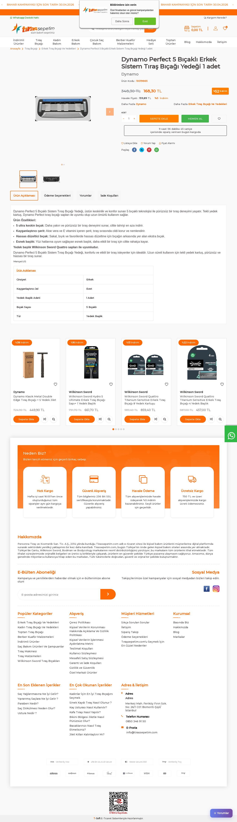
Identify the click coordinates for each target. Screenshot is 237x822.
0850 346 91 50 (136, 721)
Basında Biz (181, 622)
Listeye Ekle (129, 143)
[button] (62, 164)
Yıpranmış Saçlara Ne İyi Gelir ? (38, 698)
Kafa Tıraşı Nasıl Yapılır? (85, 712)
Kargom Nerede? (215, 17)
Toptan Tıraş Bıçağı (30, 632)
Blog (187, 42)
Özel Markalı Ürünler (83, 672)
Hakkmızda (180, 627)
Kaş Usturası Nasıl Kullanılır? (88, 707)
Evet (145, 21)
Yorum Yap (148, 143)
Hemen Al (195, 118)
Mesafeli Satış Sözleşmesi (86, 658)
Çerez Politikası (79, 622)
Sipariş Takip (129, 632)
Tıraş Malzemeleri (29, 656)
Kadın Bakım (57, 41)
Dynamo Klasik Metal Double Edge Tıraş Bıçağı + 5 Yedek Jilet (34, 398)
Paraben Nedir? (28, 703)
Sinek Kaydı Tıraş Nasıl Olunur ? (90, 702)
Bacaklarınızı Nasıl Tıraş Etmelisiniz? (85, 727)
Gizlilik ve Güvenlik (82, 667)
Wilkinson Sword (80, 392)
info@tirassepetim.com (141, 732)
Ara (150, 28)
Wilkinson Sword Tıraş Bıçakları (39, 661)
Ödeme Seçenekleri (57, 195)
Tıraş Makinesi (27, 651)
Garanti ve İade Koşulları (85, 663)
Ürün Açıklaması (24, 195)
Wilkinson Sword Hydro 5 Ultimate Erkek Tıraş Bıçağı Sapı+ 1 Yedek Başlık (87, 400)
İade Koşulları (109, 195)
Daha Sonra (122, 21)
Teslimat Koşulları (81, 648)
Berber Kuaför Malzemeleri (125, 41)
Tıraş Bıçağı (39, 41)
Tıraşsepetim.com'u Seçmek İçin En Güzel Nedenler (142, 643)
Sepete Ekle (158, 118)
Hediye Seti (151, 41)
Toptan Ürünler (171, 41)
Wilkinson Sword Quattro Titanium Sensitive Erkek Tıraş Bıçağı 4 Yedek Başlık (200, 400)
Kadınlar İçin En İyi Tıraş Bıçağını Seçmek (91, 695)
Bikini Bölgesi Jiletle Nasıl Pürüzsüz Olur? (86, 719)
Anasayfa (15, 48)
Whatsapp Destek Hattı (24, 17)
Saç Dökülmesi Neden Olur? (36, 708)
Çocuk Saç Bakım (97, 41)
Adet (123, 112)
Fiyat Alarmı (167, 143)
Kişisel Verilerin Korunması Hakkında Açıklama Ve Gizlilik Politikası (89, 631)
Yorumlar (85, 195)
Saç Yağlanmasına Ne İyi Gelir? (38, 694)
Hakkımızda (204, 42)
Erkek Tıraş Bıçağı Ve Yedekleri (59, 48)
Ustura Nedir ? (27, 713)
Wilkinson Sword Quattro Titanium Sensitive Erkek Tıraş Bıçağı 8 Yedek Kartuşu (144, 400)
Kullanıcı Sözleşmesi (82, 653)
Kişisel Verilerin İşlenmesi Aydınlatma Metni (86, 641)
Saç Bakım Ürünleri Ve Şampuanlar (41, 646)
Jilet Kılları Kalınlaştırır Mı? (86, 734)
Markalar (179, 637)
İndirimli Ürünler (18, 41)
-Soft (97, 818)
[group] (63, 108)
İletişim (222, 42)
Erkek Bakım (75, 41)
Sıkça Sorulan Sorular (135, 622)
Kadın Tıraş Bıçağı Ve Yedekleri (38, 627)
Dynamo (129, 74)
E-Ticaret (106, 818)
